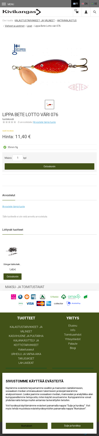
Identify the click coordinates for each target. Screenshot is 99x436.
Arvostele (44, 122)
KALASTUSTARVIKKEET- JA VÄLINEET (26, 329)
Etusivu (72, 325)
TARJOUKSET (26, 358)
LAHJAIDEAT (26, 362)
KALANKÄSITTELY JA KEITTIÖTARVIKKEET (26, 343)
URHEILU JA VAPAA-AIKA (26, 354)
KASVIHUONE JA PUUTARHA (26, 336)
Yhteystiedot (73, 339)
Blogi (73, 348)
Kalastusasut (26, 349)
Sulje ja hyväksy (72, 425)
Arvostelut (8, 195)
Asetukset (26, 425)
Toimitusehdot (72, 334)
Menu (8, 4)
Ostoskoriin (49, 166)
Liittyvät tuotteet (12, 229)
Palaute (72, 343)
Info (72, 330)
